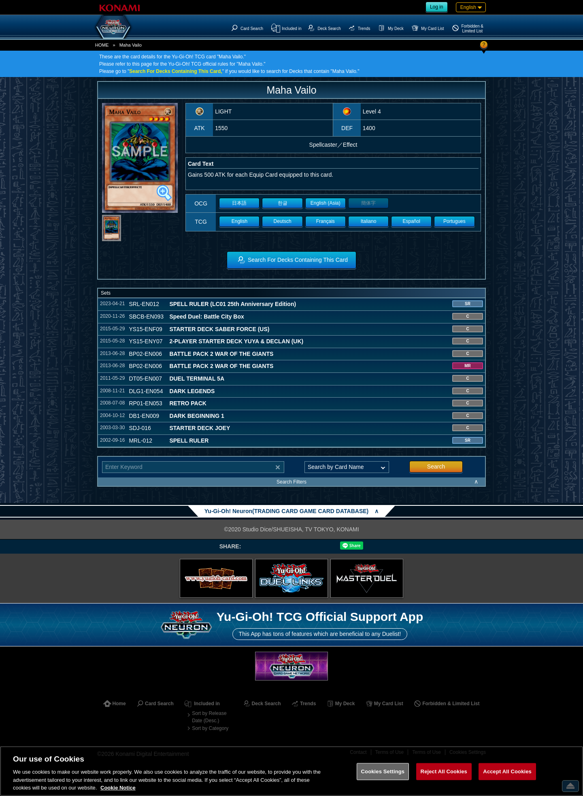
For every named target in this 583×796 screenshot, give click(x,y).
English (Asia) (325, 203)
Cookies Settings (383, 771)
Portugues (454, 221)
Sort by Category (210, 728)
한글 (282, 203)
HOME (102, 45)
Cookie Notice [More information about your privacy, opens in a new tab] (118, 788)
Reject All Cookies (444, 771)
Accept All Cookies (507, 771)
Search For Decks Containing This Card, (175, 71)
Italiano (369, 221)
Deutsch (283, 221)
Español (411, 221)
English (239, 221)
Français (325, 221)
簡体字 (368, 203)
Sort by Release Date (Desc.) (209, 716)
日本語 (239, 203)
